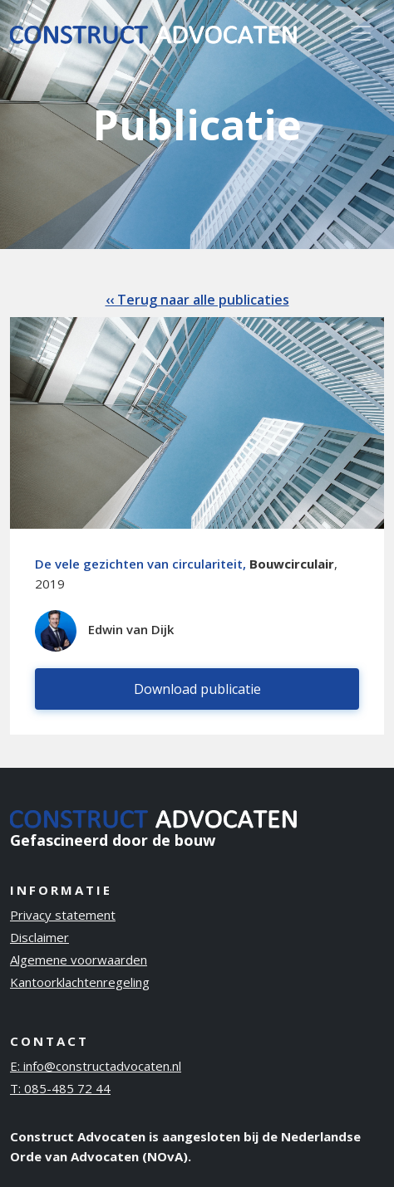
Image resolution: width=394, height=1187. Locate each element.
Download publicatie (197, 689)
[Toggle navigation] (360, 33)
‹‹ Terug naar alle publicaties (197, 300)
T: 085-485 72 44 (60, 1088)
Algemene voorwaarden (78, 959)
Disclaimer (39, 937)
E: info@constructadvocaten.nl (95, 1066)
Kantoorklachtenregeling (80, 982)
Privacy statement (63, 914)
